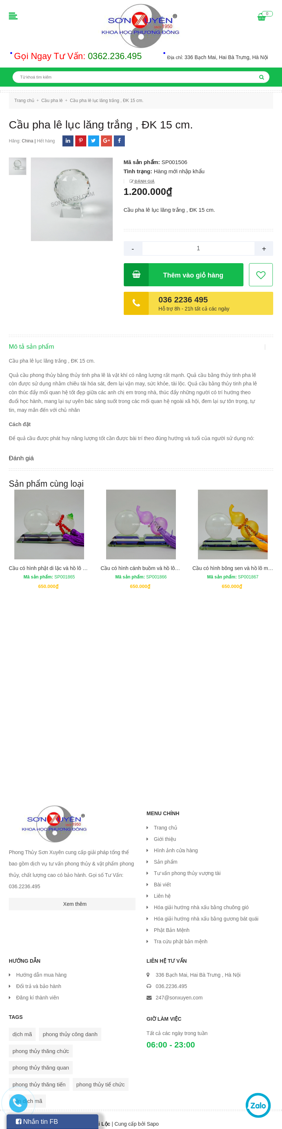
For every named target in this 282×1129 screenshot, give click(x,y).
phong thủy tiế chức (100, 1077)
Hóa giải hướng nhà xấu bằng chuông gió (201, 900)
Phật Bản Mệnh (171, 923)
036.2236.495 (171, 979)
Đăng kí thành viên (37, 990)
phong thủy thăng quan (40, 1060)
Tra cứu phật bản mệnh (180, 934)
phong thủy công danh (70, 1027)
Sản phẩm (165, 854)
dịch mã (22, 1027)
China (27, 141)
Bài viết (162, 877)
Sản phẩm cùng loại (46, 476)
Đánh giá (144, 181)
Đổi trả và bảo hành (38, 979)
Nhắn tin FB (37, 1121)
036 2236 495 (183, 299)
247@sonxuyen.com (179, 990)
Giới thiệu (165, 832)
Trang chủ (165, 820)
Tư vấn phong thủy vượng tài (187, 866)
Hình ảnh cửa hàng (176, 843)
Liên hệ (162, 889)
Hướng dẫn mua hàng (41, 967)
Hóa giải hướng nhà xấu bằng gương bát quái (206, 911)
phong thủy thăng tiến (39, 1077)
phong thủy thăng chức (40, 1043)
